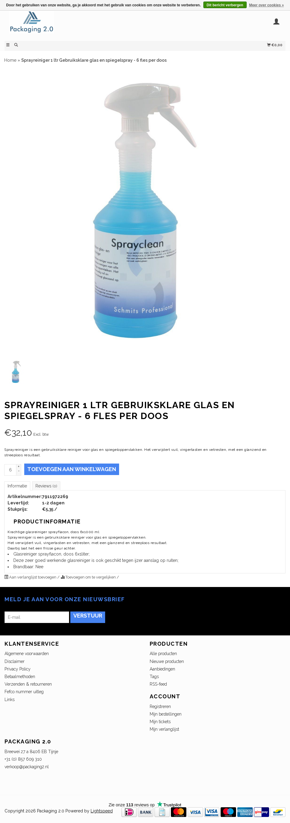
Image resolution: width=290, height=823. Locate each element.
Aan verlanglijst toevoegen (30, 577)
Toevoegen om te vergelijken (89, 577)
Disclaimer (15, 661)
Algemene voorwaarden (27, 653)
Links (10, 699)
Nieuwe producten (167, 661)
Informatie (17, 486)
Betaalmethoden (20, 676)
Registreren (160, 706)
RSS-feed (158, 684)
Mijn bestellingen (166, 714)
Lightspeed (102, 810)
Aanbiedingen (162, 669)
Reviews (46, 486)
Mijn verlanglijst (164, 729)
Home (10, 60)
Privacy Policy (18, 669)
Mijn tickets (160, 721)
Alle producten (163, 653)
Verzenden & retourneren (28, 684)
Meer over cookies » (266, 5)
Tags (154, 676)
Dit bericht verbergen (225, 5)
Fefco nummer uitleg (24, 691)
